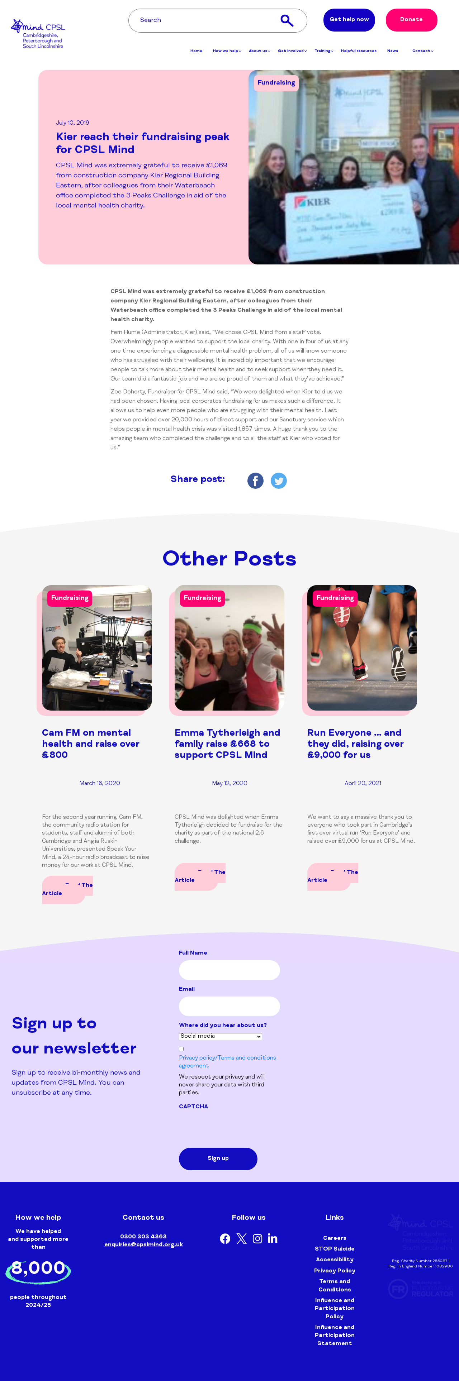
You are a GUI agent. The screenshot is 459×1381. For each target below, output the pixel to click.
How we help (227, 52)
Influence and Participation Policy (335, 1309)
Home (196, 52)
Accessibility (335, 1260)
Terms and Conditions (334, 1286)
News (392, 52)
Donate (411, 21)
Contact (423, 52)
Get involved (292, 52)
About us (260, 52)
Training (324, 52)
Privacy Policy (334, 1271)
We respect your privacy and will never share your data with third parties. (222, 1085)
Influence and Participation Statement (335, 1336)
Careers (334, 1239)
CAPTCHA (193, 1107)
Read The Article (67, 890)
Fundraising (276, 83)
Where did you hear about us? (223, 1026)
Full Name (193, 953)
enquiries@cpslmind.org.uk (143, 1245)
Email (187, 990)
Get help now (349, 21)
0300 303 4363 (143, 1237)
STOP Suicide (335, 1249)
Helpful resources (359, 52)
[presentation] (233, 1128)
